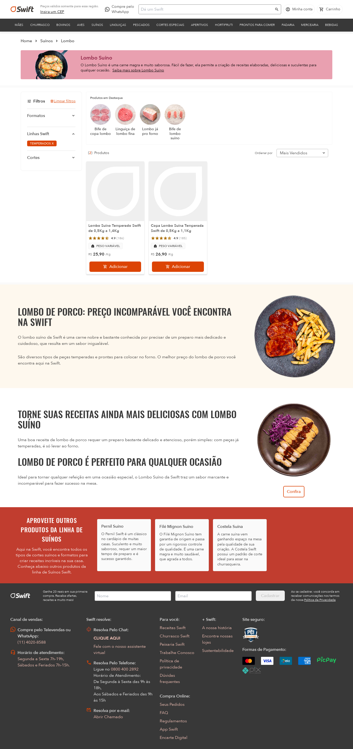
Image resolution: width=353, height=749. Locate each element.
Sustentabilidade (218, 650)
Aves (81, 25)
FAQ (164, 713)
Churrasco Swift (174, 636)
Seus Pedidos (172, 704)
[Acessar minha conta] (299, 9)
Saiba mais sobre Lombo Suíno (138, 70)
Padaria (288, 25)
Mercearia (309, 25)
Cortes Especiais (170, 25)
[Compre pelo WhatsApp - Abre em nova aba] (120, 9)
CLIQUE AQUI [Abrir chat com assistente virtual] (107, 638)
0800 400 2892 (125, 669)
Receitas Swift (173, 628)
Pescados (141, 25)
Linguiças (118, 25)
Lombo (67, 41)
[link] (52, 11)
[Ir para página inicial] (22, 9)
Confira (294, 492)
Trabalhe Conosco (177, 653)
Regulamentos (173, 721)
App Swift (169, 729)
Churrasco (40, 25)
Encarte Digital (173, 737)
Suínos (97, 25)
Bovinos (63, 25)
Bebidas (331, 25)
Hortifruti (224, 25)
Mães (19, 25)
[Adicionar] (115, 266)
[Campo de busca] (206, 9)
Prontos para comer (257, 25)
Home (26, 41)
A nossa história (217, 628)
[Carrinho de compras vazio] (330, 9)
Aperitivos (199, 25)
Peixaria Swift (172, 644)
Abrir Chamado (108, 717)
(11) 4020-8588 (32, 642)
